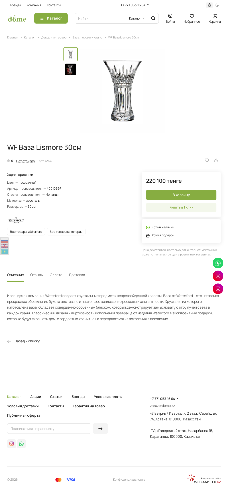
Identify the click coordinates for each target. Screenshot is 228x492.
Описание (15, 274)
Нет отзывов (25, 161)
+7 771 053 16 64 (132, 5)
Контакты (56, 406)
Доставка (77, 274)
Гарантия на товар (89, 406)
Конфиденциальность (129, 479)
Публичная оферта (23, 415)
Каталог (14, 396)
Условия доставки (23, 406)
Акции (35, 396)
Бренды (78, 396)
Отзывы (36, 274)
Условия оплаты (108, 396)
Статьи (56, 396)
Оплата (56, 274)
